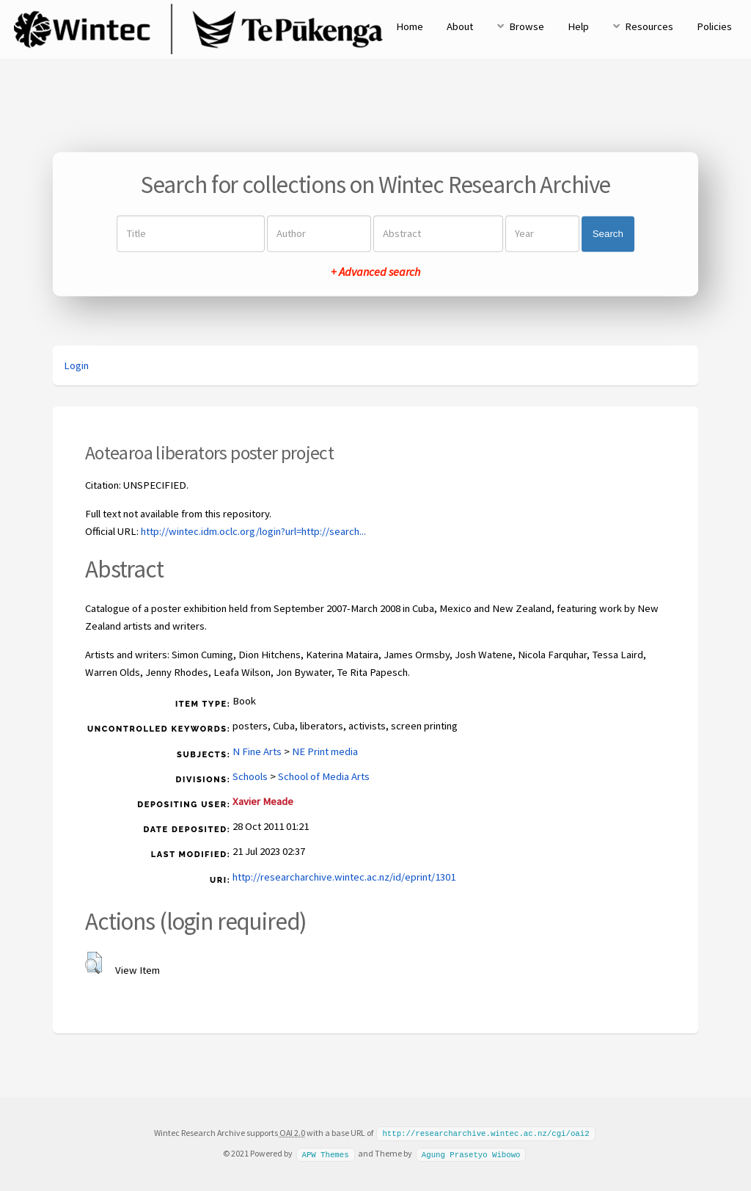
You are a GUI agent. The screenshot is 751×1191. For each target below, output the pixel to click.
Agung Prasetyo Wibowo (471, 1153)
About (460, 26)
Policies (714, 26)
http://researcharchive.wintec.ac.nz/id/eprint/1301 (343, 877)
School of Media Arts (324, 776)
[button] (93, 963)
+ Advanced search (375, 272)
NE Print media (325, 751)
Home (409, 26)
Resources (649, 26)
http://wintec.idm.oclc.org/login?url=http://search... (253, 531)
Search (608, 233)
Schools (250, 776)
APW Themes (324, 1153)
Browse (526, 26)
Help (578, 26)
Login (76, 365)
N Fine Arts (257, 751)
